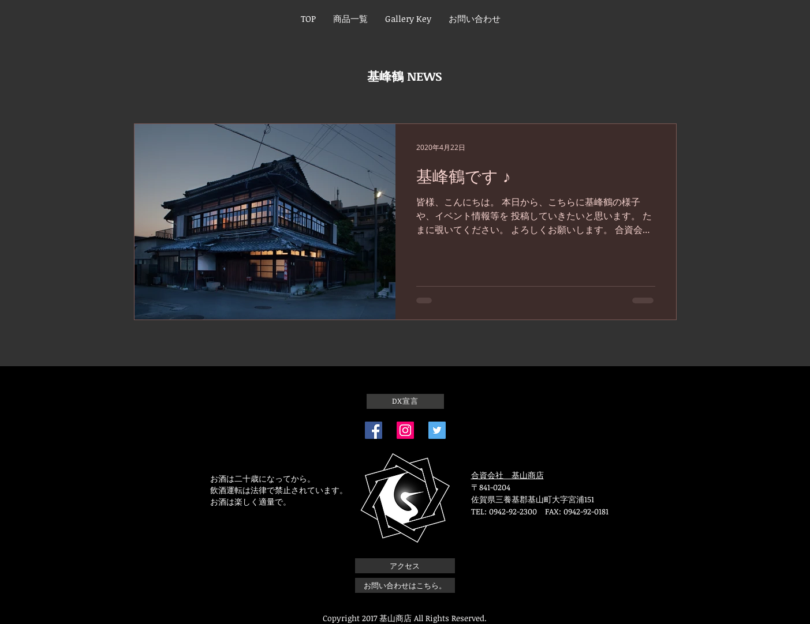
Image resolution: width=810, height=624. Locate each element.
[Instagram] (405, 430)
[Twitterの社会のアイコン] (437, 430)
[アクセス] (405, 565)
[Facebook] (373, 430)
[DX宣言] (405, 401)
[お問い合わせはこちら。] (405, 585)
